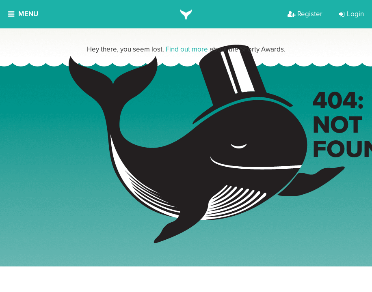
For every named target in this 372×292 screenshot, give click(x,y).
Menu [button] (23, 14)
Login (351, 14)
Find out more (187, 49)
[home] (186, 14)
